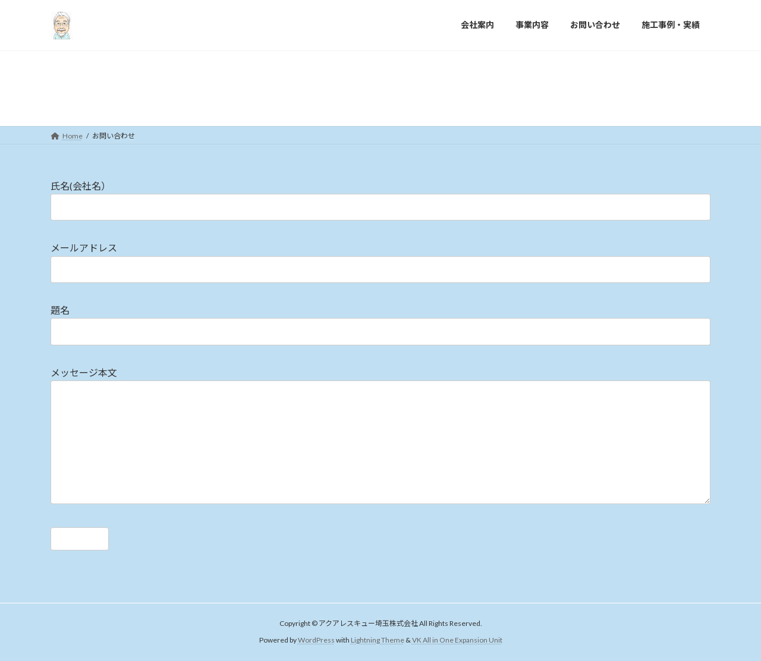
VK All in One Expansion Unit (457, 639)
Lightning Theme (377, 639)
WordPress (316, 639)
